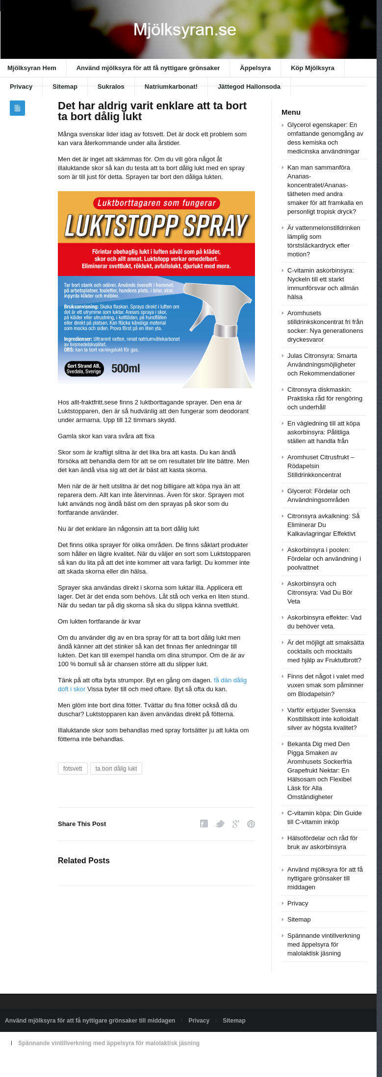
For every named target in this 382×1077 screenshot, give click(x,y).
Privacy (21, 86)
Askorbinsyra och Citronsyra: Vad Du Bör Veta (320, 592)
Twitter (220, 824)
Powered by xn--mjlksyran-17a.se (48, 1065)
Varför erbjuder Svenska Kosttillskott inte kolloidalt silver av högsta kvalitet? (322, 718)
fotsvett (72, 768)
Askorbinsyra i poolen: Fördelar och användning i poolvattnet (324, 558)
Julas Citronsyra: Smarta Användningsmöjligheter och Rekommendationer (322, 364)
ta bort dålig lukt (116, 768)
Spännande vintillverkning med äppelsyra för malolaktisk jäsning (323, 944)
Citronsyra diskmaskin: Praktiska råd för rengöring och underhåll (324, 398)
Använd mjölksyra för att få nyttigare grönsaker (148, 68)
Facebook (204, 824)
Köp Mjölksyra (312, 68)
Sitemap (64, 86)
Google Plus (236, 824)
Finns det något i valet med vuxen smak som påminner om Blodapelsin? (325, 685)
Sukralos (111, 86)
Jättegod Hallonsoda (249, 86)
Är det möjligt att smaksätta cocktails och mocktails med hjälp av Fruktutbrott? (325, 651)
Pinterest (251, 824)
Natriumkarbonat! (171, 86)
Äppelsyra (255, 68)
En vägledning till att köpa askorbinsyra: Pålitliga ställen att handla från (323, 432)
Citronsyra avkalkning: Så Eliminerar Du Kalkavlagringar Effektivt (323, 524)
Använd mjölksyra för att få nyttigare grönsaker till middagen (325, 878)
